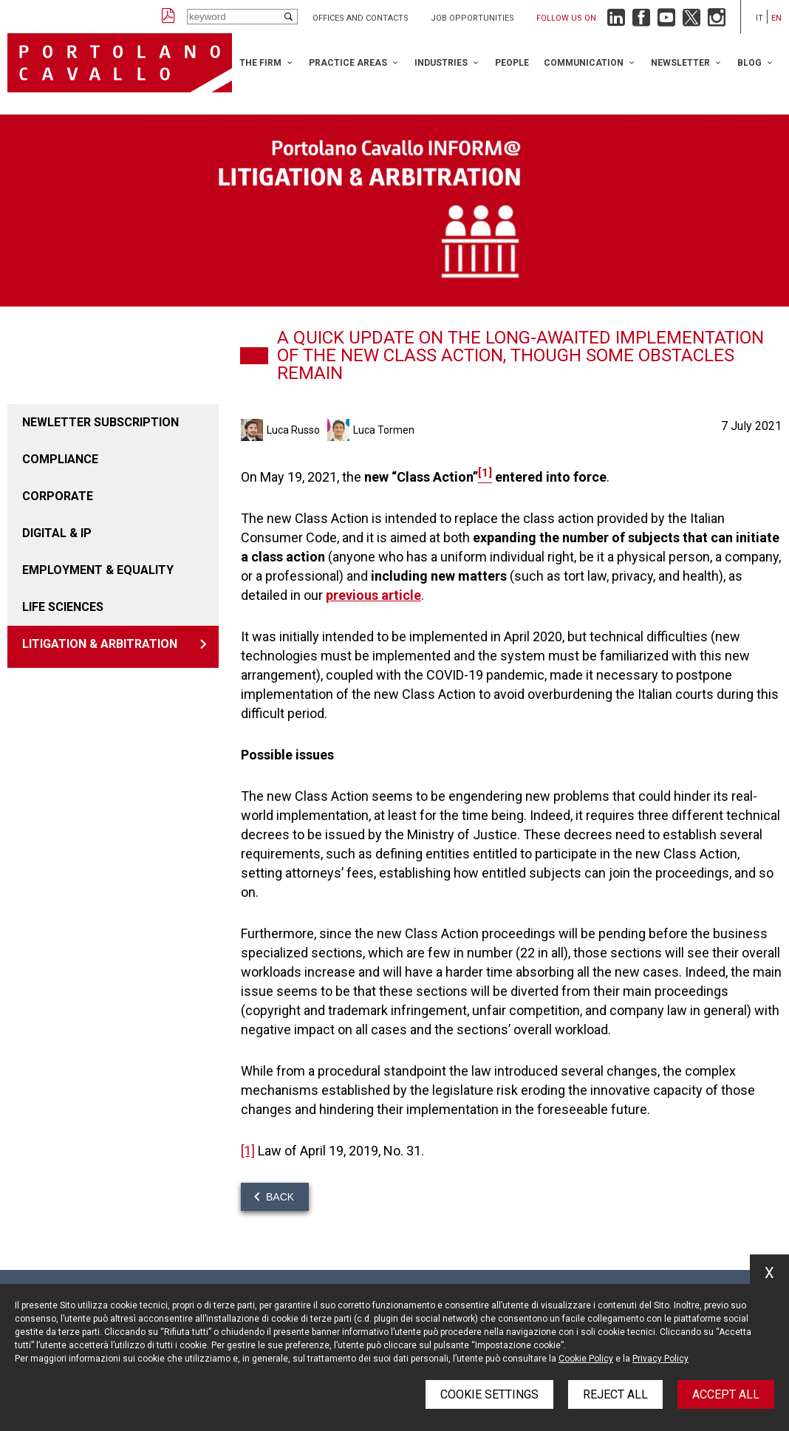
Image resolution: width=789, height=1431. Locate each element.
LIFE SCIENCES (62, 607)
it (759, 18)
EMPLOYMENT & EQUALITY (98, 570)
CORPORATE (57, 496)
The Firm (260, 63)
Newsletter (680, 63)
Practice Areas (348, 63)
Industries (441, 63)
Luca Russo (293, 430)
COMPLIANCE (60, 459)
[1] (248, 1150)
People (512, 63)
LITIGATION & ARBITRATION (99, 644)
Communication (584, 63)
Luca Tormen (383, 430)
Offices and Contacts (360, 18)
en (776, 18)
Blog (749, 63)
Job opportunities (472, 18)
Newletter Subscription (100, 422)
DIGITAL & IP (57, 533)
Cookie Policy (586, 1358)
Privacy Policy (660, 1358)
